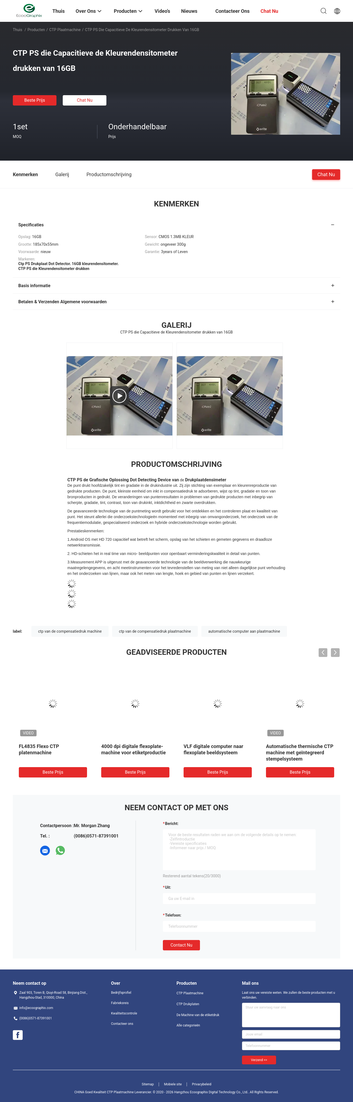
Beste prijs (34, 100)
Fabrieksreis (120, 1003)
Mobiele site (173, 1084)
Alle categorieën (188, 1025)
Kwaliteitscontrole (124, 1013)
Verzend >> (259, 1060)
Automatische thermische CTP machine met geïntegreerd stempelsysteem (299, 752)
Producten (36, 30)
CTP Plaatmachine (65, 30)
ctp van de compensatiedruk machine (70, 631)
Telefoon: (173, 915)
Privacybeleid (201, 1084)
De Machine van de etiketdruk (197, 1015)
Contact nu (181, 945)
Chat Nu (84, 100)
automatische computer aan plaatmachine (244, 631)
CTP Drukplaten (187, 1004)
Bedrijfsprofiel (121, 993)
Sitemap (148, 1084)
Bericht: (171, 823)
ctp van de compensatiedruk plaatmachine (155, 631)
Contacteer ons (122, 1024)
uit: (168, 887)
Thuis (17, 30)
